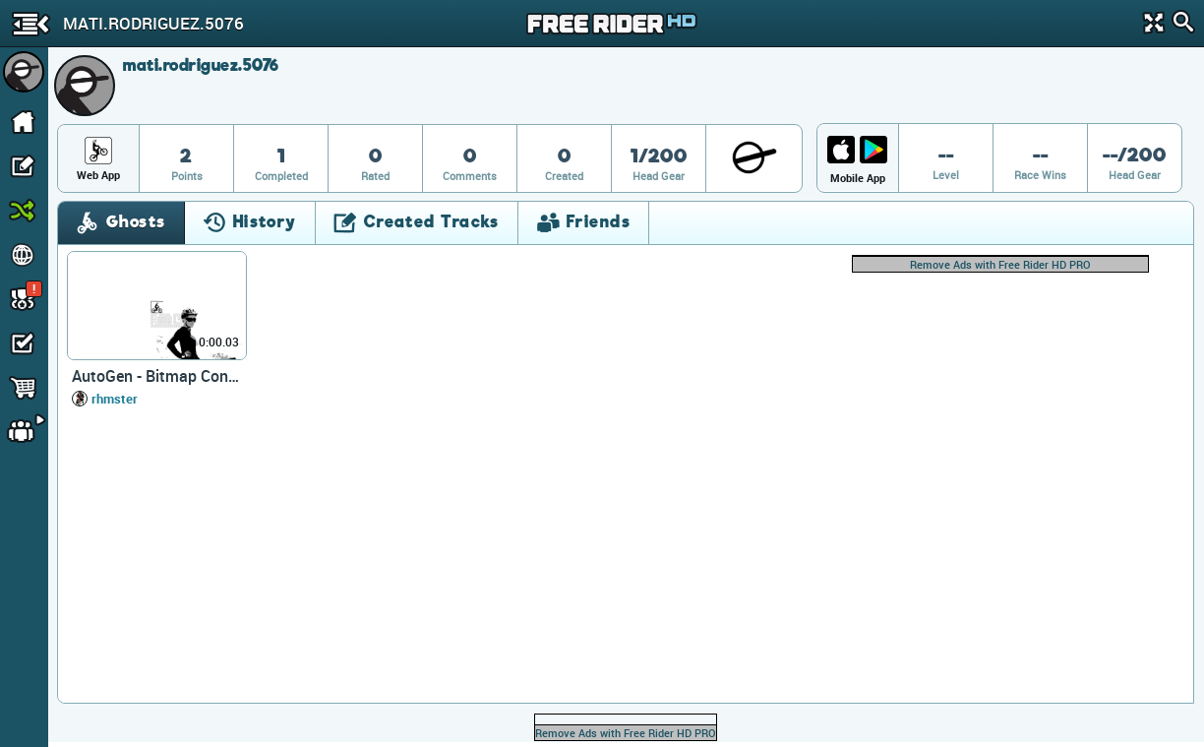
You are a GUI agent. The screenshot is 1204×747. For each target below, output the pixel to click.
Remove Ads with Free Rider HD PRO (1000, 264)
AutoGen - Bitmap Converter (157, 376)
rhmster (114, 398)
